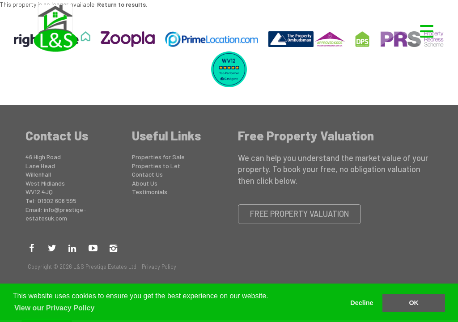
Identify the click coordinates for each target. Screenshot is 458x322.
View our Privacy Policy (54, 308)
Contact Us (147, 174)
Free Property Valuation (299, 214)
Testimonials (149, 191)
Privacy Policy (159, 266)
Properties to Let (156, 165)
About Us (144, 183)
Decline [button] (361, 302)
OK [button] (414, 302)
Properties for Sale (158, 157)
